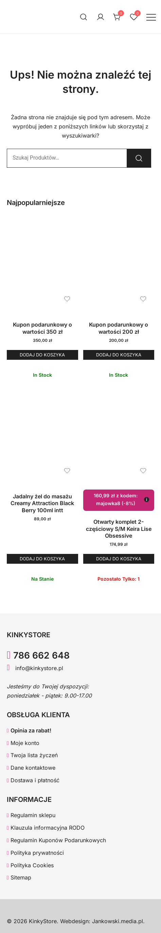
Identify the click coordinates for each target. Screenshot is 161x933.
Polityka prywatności (35, 852)
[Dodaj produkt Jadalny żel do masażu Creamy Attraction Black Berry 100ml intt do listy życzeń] (67, 471)
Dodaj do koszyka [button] (42, 354)
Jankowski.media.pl (117, 921)
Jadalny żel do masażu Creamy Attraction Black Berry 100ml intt (42, 503)
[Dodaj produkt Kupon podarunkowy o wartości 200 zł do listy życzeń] (143, 299)
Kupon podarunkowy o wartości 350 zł (42, 328)
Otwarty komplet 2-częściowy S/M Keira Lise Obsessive (118, 528)
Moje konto (23, 743)
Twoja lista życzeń (32, 755)
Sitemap (19, 877)
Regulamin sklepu (31, 815)
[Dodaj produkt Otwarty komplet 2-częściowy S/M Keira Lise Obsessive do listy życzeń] (143, 471)
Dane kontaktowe (31, 767)
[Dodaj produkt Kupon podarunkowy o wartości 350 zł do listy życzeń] (67, 299)
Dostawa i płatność (33, 780)
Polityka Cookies (30, 865)
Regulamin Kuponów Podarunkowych (56, 840)
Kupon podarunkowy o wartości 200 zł (118, 328)
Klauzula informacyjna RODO (46, 827)
